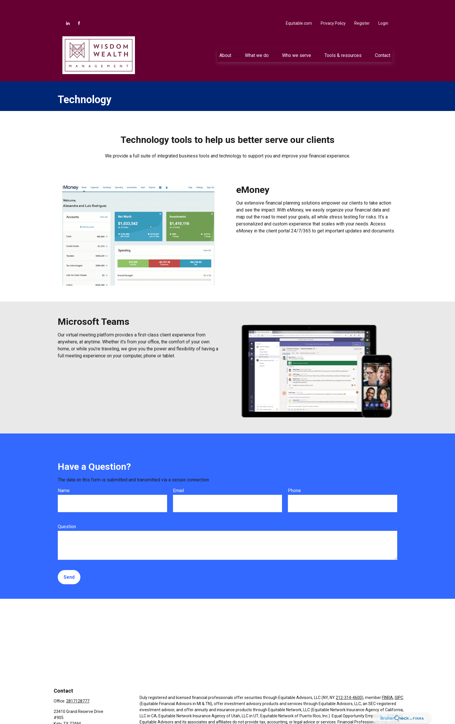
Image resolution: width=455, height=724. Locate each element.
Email (178, 473)
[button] (225, 38)
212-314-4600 (349, 680)
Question (67, 509)
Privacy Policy (333, 5)
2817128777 (77, 683)
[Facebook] (78, 6)
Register (362, 5)
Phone (294, 473)
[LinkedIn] (67, 6)
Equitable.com (299, 5)
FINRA (387, 680)
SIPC (399, 680)
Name (64, 473)
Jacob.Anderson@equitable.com (84, 716)
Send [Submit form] (69, 559)
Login (383, 5)
